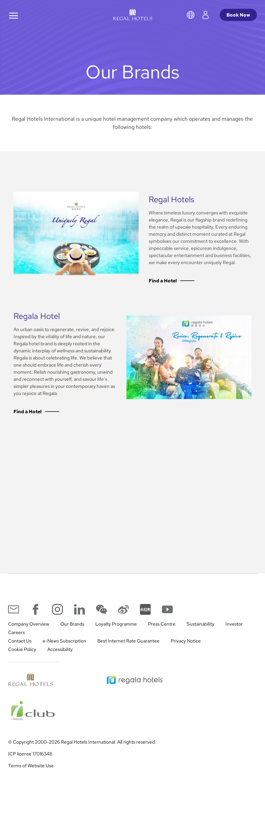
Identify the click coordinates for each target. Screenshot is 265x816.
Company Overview (28, 631)
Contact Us (19, 648)
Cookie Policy (22, 656)
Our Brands (72, 631)
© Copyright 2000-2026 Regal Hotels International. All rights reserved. (82, 749)
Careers (16, 639)
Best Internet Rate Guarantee (128, 648)
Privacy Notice (186, 648)
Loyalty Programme (116, 631)
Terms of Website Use (31, 773)
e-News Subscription (64, 648)
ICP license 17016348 (30, 761)
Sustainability (200, 631)
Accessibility (60, 656)
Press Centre (161, 631)
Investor (234, 631)
